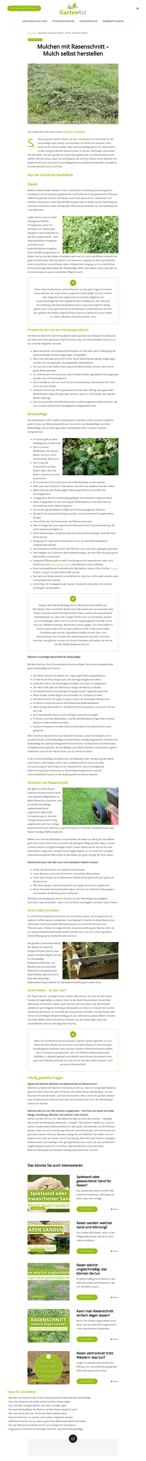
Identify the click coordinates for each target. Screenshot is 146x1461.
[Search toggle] (138, 8)
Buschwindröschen (61, 564)
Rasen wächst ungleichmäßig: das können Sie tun (91, 1269)
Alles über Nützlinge (24, 8)
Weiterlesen (87, 1209)
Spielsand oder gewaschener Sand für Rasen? (93, 1180)
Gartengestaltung (34, 21)
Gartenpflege (88, 21)
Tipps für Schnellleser (74, 131)
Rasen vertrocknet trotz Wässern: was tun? (94, 1355)
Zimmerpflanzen (113, 21)
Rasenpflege (35, 40)
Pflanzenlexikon (63, 21)
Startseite (32, 33)
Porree (114, 568)
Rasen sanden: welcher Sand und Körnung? (94, 1225)
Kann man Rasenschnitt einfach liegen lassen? (94, 1313)
